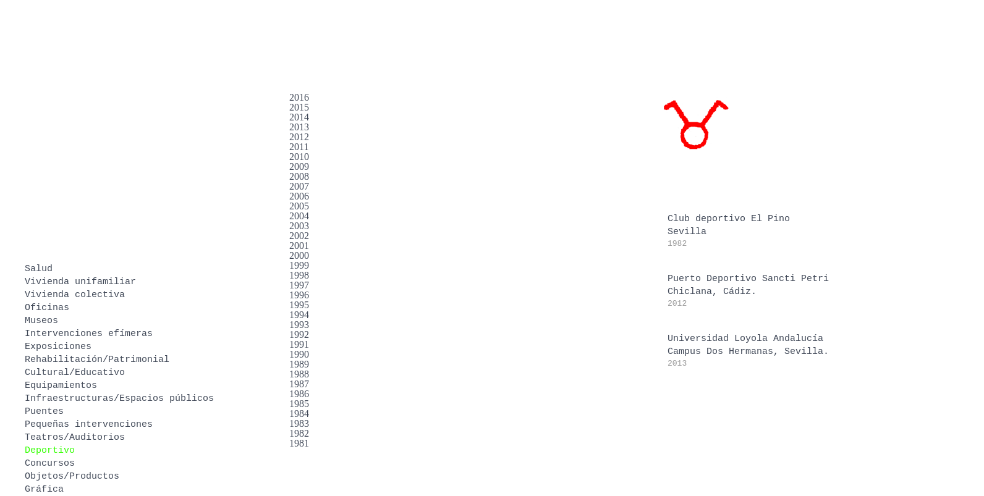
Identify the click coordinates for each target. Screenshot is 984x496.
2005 (299, 206)
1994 (299, 314)
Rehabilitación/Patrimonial (97, 360)
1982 (299, 433)
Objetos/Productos (72, 476)
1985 (299, 403)
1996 (299, 295)
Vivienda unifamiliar (80, 282)
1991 (299, 344)
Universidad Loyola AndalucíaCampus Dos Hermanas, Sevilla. (748, 351)
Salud (39, 269)
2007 (299, 186)
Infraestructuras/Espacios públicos (119, 398)
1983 (299, 423)
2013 (299, 127)
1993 (299, 324)
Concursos (50, 463)
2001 (299, 245)
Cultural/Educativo (75, 373)
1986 (299, 394)
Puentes (44, 411)
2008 (299, 176)
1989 (299, 364)
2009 (299, 166)
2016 (299, 97)
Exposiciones (58, 347)
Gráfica (44, 489)
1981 (299, 443)
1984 (299, 413)
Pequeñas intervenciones (89, 424)
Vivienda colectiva (75, 295)
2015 (299, 107)
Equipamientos (61, 385)
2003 (299, 226)
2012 (299, 137)
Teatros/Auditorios (75, 437)
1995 (299, 305)
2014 (299, 117)
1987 (299, 384)
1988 (299, 374)
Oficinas (47, 308)
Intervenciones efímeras (89, 334)
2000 (299, 255)
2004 (299, 216)
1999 (299, 265)
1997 (299, 285)
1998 (299, 275)
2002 (299, 235)
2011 (298, 146)
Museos (41, 321)
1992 (299, 334)
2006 (299, 196)
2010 (299, 156)
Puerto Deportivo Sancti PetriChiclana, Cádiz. (748, 291)
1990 (299, 354)
